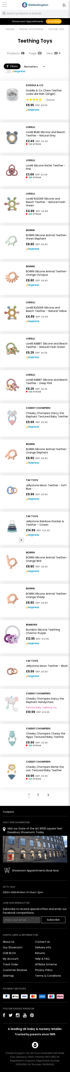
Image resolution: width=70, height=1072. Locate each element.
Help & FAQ (42, 959)
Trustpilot (8, 812)
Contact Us (42, 942)
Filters (12, 66)
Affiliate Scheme (46, 964)
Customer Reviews (15, 970)
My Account (10, 959)
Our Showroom (12, 947)
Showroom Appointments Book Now (35, 870)
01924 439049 (11, 892)
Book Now (54, 21)
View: (49, 53)
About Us (8, 942)
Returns (40, 953)
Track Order (10, 964)
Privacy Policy (44, 970)
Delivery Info (43, 947)
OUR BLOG (9, 953)
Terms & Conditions (48, 976)
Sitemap (8, 976)
